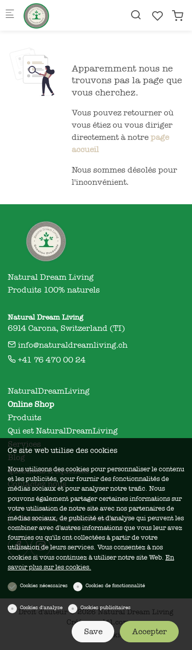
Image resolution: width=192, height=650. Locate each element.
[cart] (177, 16)
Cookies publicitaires (105, 608)
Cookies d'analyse (41, 608)
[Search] (135, 15)
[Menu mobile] (9, 15)
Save (93, 631)
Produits (24, 417)
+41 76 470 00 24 (47, 360)
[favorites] (157, 16)
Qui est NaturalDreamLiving (63, 431)
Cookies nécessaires (44, 586)
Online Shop (31, 404)
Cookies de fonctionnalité (115, 586)
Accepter (149, 631)
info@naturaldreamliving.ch (67, 345)
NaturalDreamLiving (49, 391)
